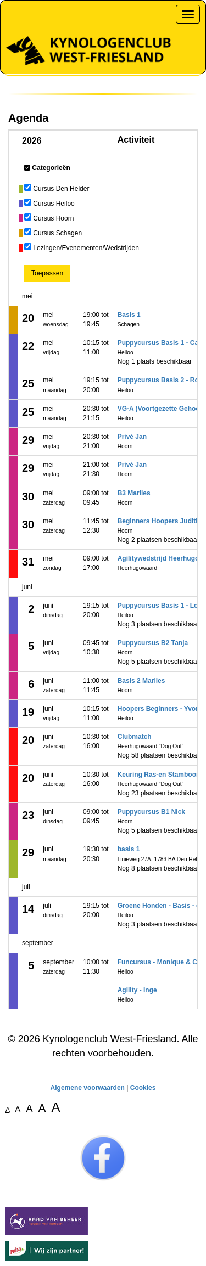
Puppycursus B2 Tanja (153, 643)
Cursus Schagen (57, 233)
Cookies (143, 1088)
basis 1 (129, 849)
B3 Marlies (134, 493)
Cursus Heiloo (53, 203)
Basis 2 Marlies (141, 681)
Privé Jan (132, 436)
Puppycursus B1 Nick (151, 812)
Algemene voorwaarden (88, 1088)
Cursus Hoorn (53, 218)
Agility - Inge (137, 990)
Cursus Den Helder (61, 189)
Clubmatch (135, 737)
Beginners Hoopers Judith (159, 521)
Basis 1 (129, 315)
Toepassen (47, 273)
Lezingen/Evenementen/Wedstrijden (86, 248)
